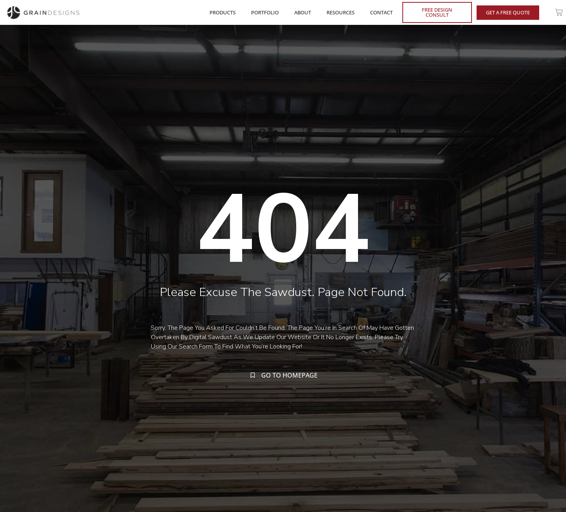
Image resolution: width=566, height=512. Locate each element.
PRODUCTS (224, 12)
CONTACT (381, 12)
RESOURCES (342, 12)
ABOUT (304, 12)
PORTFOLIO (267, 12)
